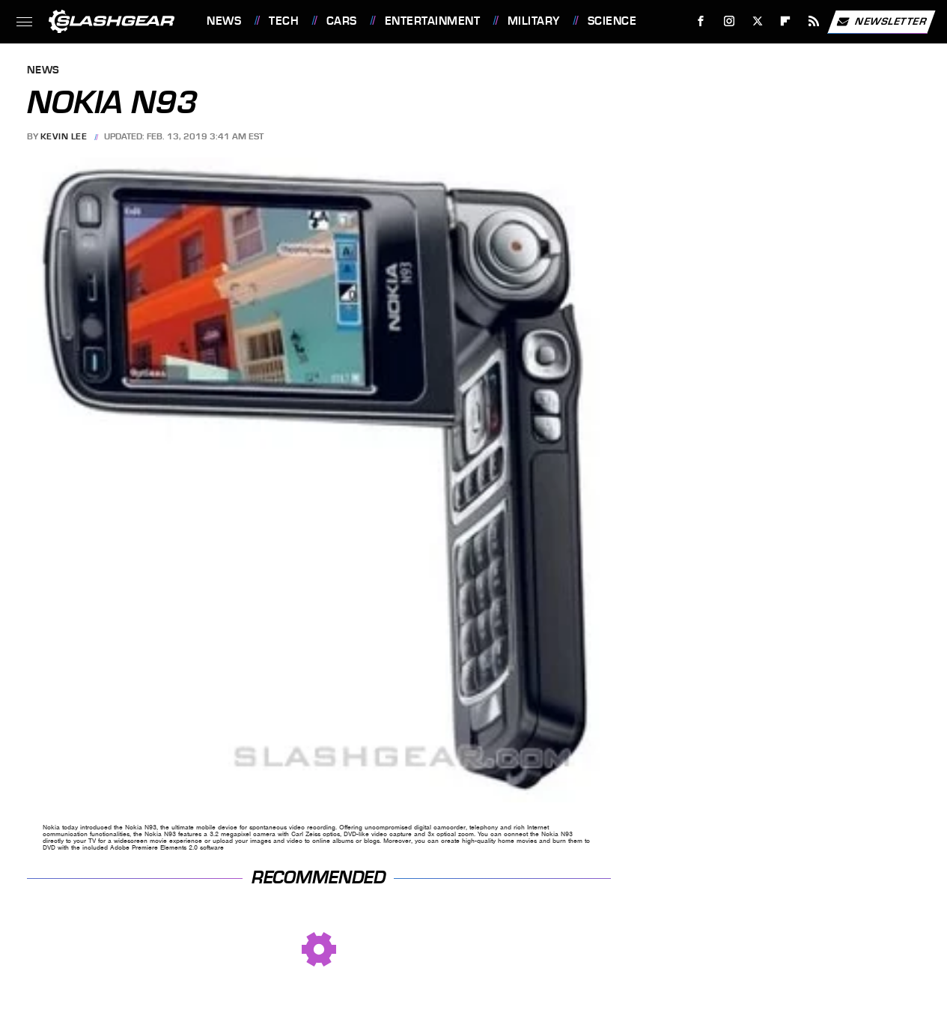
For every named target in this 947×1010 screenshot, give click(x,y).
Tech (284, 21)
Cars (341, 21)
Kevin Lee (64, 136)
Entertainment (433, 21)
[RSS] (814, 21)
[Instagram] (729, 21)
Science (612, 21)
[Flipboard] (786, 21)
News (224, 21)
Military (534, 21)
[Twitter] (757, 21)
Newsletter (881, 21)
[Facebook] (701, 21)
